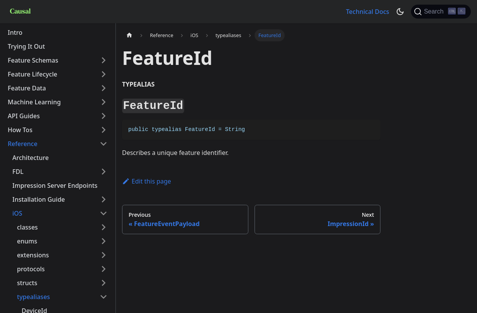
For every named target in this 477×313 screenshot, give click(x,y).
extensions (33, 255)
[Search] (441, 12)
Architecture (30, 157)
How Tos (20, 130)
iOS (17, 213)
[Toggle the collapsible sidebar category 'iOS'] (103, 213)
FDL (18, 171)
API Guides (24, 116)
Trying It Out (26, 46)
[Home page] (129, 35)
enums (27, 241)
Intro (15, 32)
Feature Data (27, 88)
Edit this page (146, 181)
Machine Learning (34, 102)
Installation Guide (38, 199)
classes (27, 227)
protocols (31, 269)
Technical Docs (367, 11)
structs (27, 283)
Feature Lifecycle (32, 74)
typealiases (33, 297)
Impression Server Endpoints (54, 185)
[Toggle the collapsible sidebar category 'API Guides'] (103, 116)
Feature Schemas (33, 60)
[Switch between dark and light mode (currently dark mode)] (400, 11)
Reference (22, 143)
